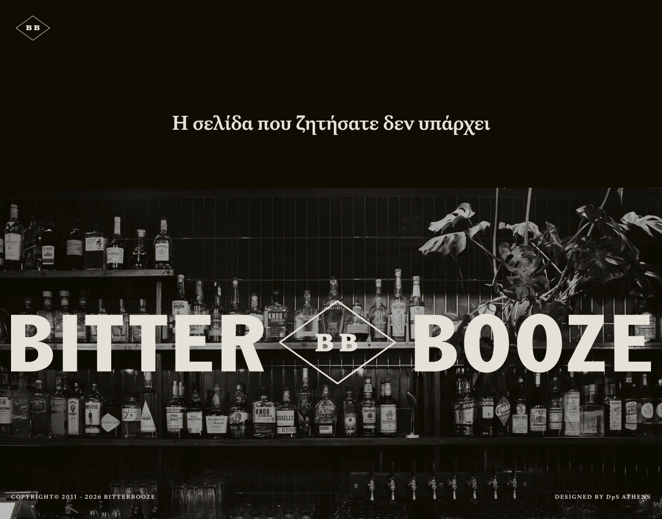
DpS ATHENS (628, 497)
